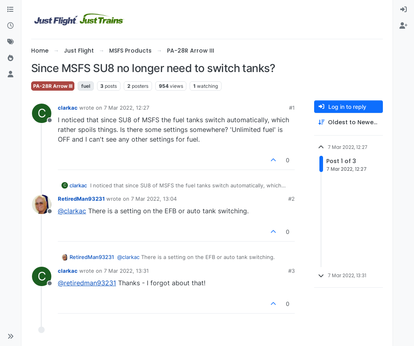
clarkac (68, 107)
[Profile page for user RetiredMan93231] (41, 204)
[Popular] (10, 58)
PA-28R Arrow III (52, 86)
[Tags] (10, 42)
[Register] (403, 25)
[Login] (403, 9)
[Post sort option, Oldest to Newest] (348, 122)
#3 (291, 270)
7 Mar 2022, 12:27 (126, 107)
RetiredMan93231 (81, 198)
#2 (291, 198)
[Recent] (10, 25)
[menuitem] (403, 9)
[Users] (10, 74)
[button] (10, 336)
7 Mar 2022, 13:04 (154, 198)
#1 (292, 107)
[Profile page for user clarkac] (41, 113)
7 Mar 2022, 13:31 (126, 270)
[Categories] (10, 9)
